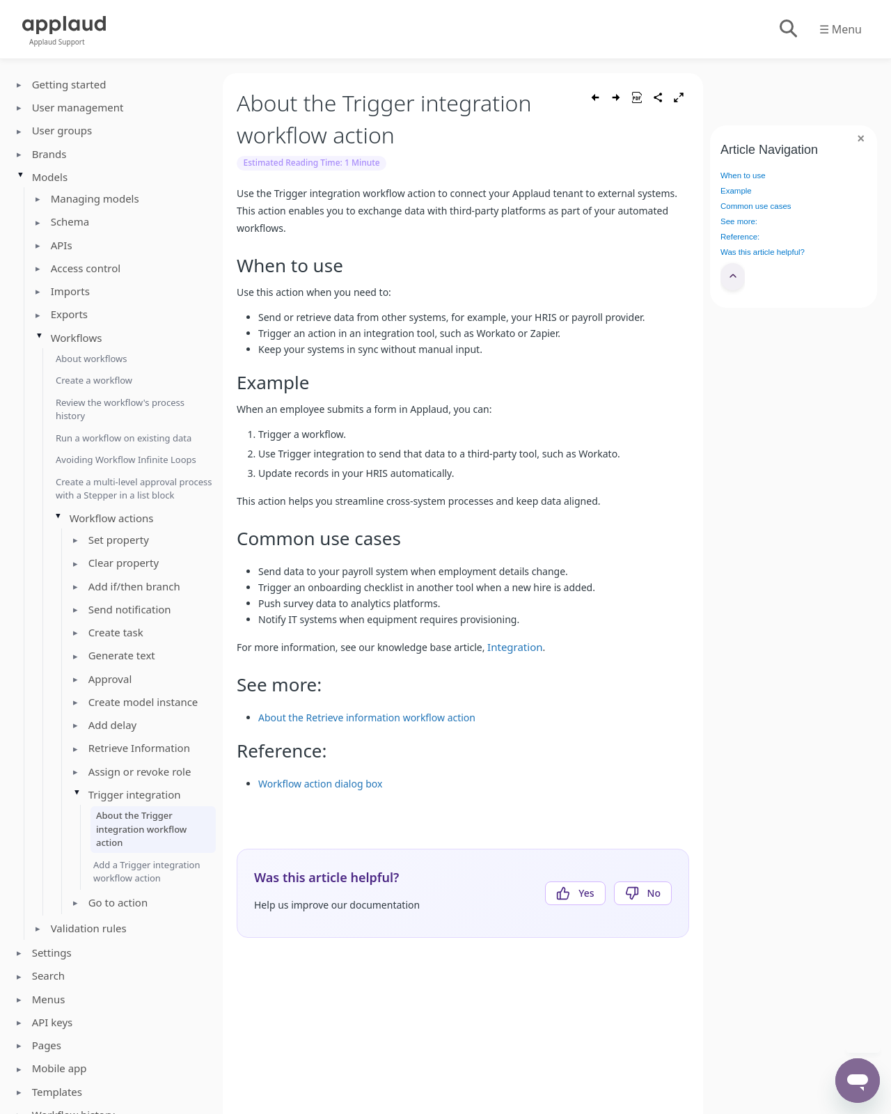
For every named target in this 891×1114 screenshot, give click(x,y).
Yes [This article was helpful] (586, 893)
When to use (743, 175)
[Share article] (658, 97)
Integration (514, 647)
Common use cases (755, 206)
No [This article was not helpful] (654, 893)
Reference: (739, 237)
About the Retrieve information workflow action (366, 717)
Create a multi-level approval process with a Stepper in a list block (134, 489)
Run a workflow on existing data (123, 438)
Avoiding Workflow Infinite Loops (126, 459)
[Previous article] (595, 97)
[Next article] (616, 97)
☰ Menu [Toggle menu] (840, 29)
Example (736, 191)
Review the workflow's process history (120, 409)
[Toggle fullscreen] (679, 97)
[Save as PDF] (637, 97)
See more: (738, 221)
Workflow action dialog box (320, 783)
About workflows (91, 358)
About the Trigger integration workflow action (141, 829)
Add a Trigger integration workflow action (146, 871)
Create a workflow (94, 380)
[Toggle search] (787, 29)
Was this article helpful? (762, 252)
